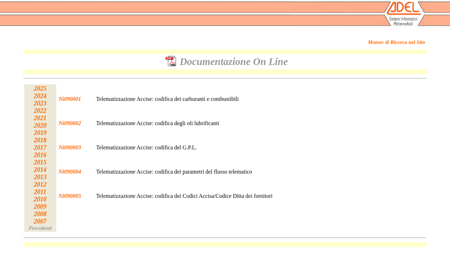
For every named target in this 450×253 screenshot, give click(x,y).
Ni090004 (70, 172)
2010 (40, 199)
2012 (40, 184)
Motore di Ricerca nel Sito (396, 42)
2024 (40, 95)
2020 (40, 125)
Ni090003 (70, 147)
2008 (40, 214)
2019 (40, 132)
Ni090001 (70, 99)
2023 (40, 103)
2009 (40, 206)
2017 (40, 147)
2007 (40, 221)
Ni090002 (70, 123)
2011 (40, 191)
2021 (40, 118)
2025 (40, 88)
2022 (40, 110)
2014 (40, 169)
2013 (40, 177)
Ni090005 (70, 196)
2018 (40, 140)
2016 (40, 154)
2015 (40, 162)
